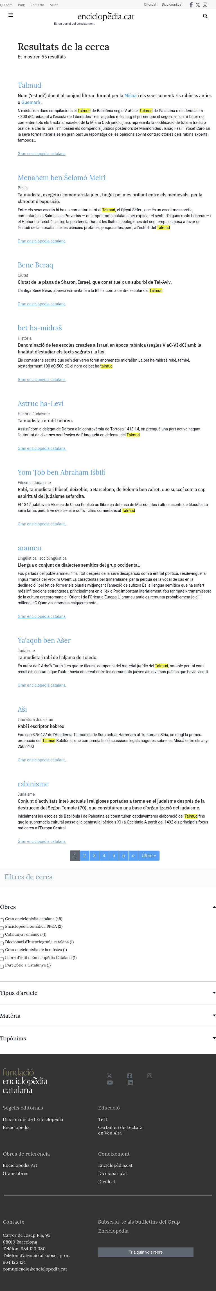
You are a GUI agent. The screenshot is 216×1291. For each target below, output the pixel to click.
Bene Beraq (35, 265)
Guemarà (30, 102)
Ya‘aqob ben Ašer (44, 640)
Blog (21, 5)
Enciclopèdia (16, 1127)
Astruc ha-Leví (41, 403)
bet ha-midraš (40, 328)
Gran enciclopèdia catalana (42, 153)
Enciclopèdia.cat (115, 1165)
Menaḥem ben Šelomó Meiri (62, 177)
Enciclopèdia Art (20, 1165)
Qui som (6, 5)
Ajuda (54, 5)
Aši (22, 709)
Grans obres (15, 1173)
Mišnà (130, 95)
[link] (108, 906)
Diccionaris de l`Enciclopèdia (33, 1119)
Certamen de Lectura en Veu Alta (120, 1129)
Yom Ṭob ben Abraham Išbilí (61, 472)
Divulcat (150, 4)
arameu (29, 548)
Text (102, 1119)
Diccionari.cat (172, 4)
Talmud (29, 85)
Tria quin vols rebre (146, 1252)
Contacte (37, 5)
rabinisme (33, 784)
